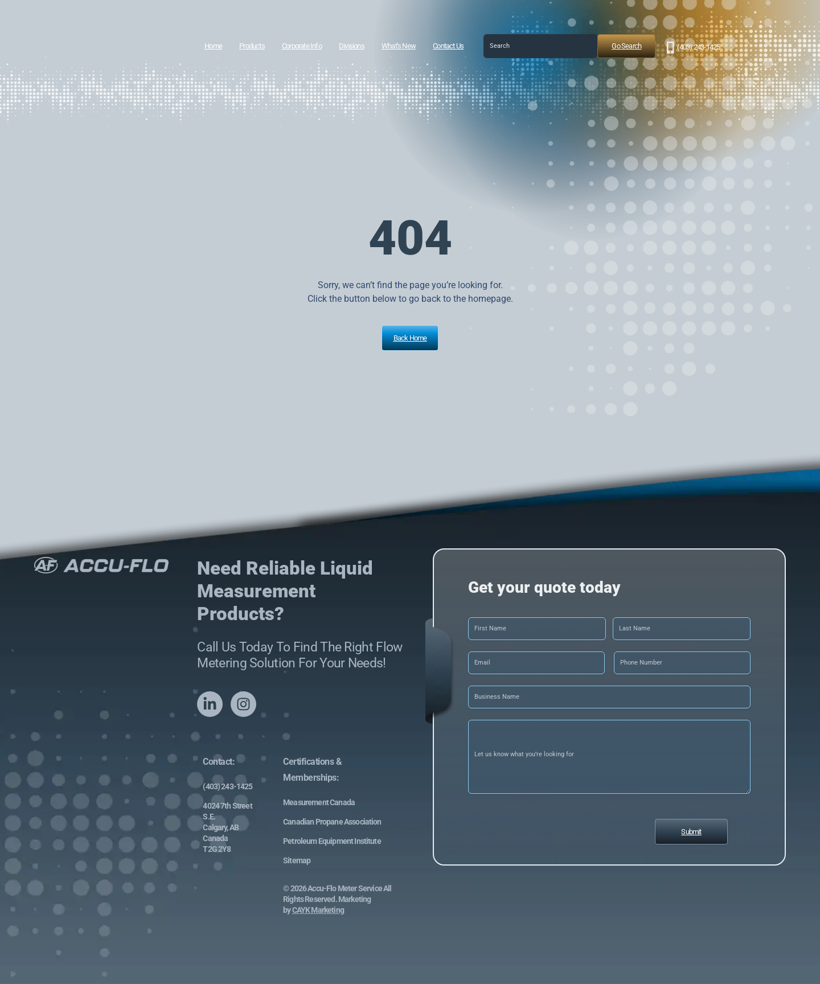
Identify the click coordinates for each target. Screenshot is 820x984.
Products (252, 46)
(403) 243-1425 (698, 47)
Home (213, 46)
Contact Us (448, 46)
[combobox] (540, 46)
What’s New (399, 46)
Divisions (351, 46)
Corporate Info (302, 46)
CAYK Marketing (318, 910)
